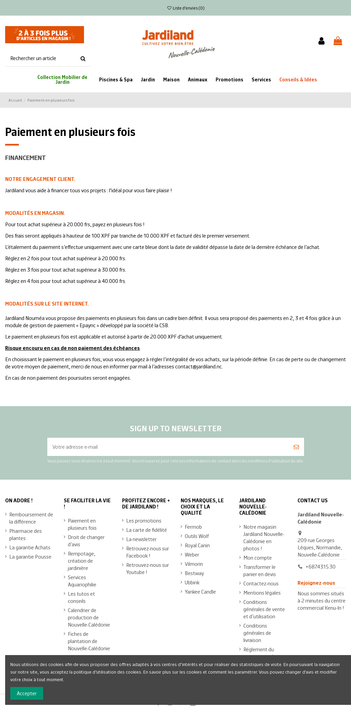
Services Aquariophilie (82, 580)
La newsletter (141, 539)
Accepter (27, 693)
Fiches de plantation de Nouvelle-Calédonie (89, 640)
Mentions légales (262, 592)
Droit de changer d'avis (86, 540)
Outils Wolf (197, 535)
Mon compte (257, 557)
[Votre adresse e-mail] (168, 447)
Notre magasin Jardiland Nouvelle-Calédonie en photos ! (263, 537)
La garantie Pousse (30, 556)
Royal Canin (197, 545)
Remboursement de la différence (31, 518)
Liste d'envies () (186, 7)
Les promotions (143, 520)
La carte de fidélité (146, 529)
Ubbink (192, 582)
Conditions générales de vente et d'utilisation (264, 608)
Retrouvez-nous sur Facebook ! (147, 552)
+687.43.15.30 (320, 566)
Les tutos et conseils (81, 597)
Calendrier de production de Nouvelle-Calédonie (89, 617)
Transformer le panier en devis (259, 570)
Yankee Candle (200, 591)
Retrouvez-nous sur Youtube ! (147, 568)
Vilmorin (194, 563)
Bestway (194, 573)
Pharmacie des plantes (25, 534)
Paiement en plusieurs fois (82, 524)
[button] (298, 79)
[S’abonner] (296, 447)
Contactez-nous (261, 583)
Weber (192, 554)
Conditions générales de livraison (257, 632)
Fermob (193, 526)
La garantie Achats (29, 547)
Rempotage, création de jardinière (81, 560)
